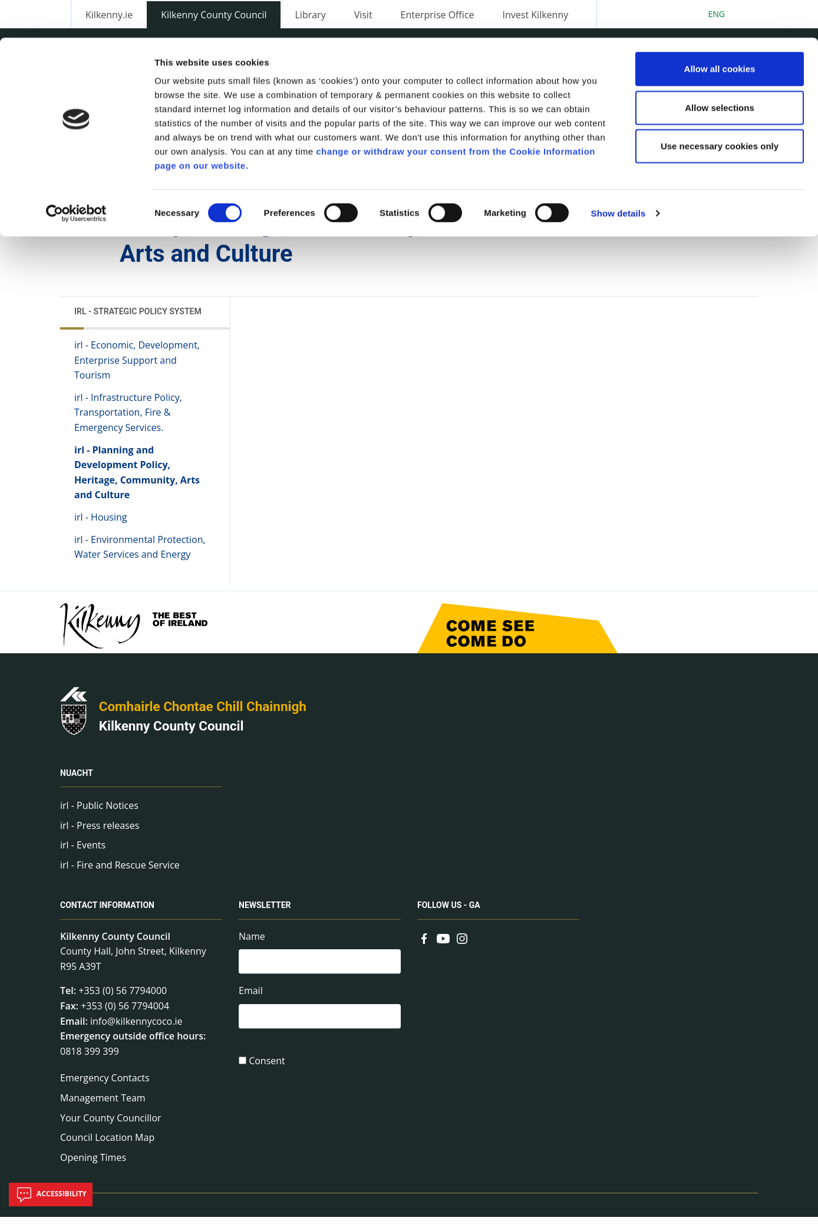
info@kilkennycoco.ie (136, 1027)
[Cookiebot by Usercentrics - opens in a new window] (76, 176)
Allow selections (719, 70)
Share (555, 212)
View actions (620, 212)
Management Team (103, 1104)
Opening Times (93, 1163)
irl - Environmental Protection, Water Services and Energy (140, 553)
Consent (267, 1070)
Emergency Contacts (105, 1084)
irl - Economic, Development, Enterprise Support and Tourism (137, 366)
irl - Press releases (99, 831)
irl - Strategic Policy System (138, 318)
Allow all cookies (720, 31)
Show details (618, 175)
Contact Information (107, 912)
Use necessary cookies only (720, 108)
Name (252, 942)
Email (251, 999)
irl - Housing (100, 523)
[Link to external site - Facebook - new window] (424, 944)
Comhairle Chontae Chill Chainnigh (202, 712)
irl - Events (82, 851)
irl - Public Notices (99, 811)
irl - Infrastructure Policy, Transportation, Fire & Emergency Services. (128, 418)
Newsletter (265, 912)
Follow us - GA (448, 912)
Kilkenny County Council (171, 733)
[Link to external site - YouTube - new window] (443, 944)
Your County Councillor (110, 1124)
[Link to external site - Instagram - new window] (462, 944)
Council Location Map (107, 1143)
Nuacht (76, 779)
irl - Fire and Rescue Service (120, 871)
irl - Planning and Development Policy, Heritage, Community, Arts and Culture (137, 479)
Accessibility (51, 1194)
